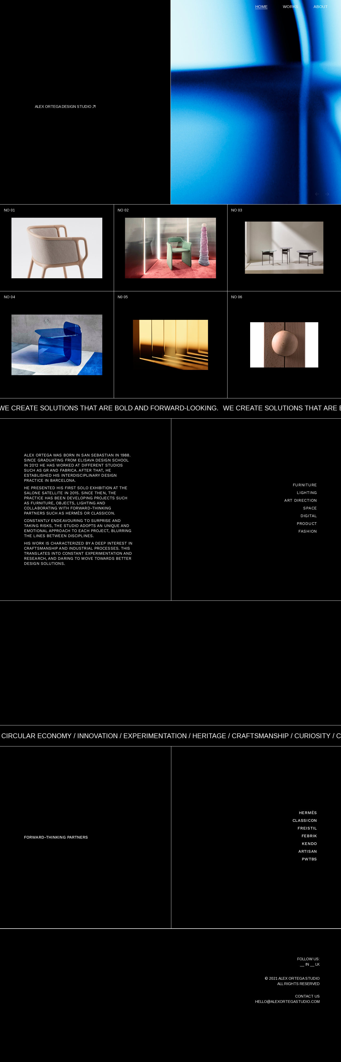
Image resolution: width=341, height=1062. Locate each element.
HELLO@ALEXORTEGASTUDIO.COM (287, 1001)
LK (317, 964)
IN (307, 964)
